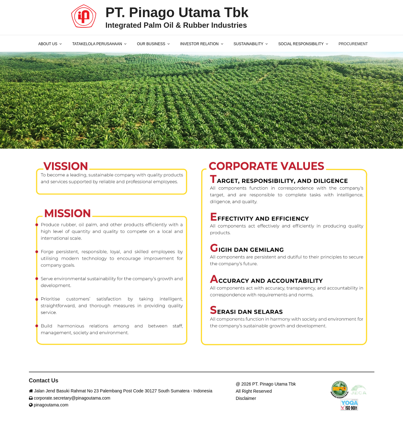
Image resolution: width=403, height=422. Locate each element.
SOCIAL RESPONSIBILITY (301, 44)
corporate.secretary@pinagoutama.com (69, 398)
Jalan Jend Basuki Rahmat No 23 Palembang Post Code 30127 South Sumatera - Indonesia (121, 390)
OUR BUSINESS (151, 44)
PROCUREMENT (353, 44)
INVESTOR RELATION (199, 44)
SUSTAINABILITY (249, 44)
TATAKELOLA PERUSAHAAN (97, 44)
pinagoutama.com (48, 404)
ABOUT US (47, 44)
